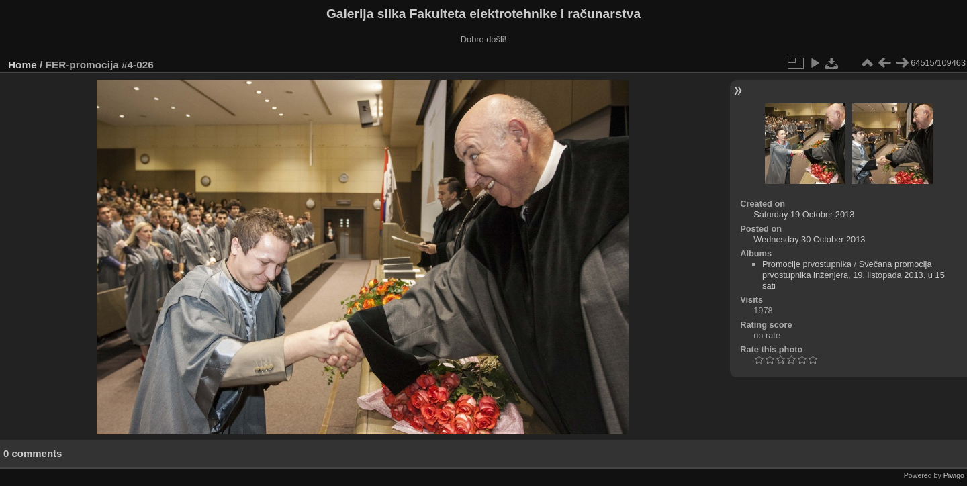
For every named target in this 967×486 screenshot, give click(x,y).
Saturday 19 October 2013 (803, 214)
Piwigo (953, 475)
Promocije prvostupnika (806, 264)
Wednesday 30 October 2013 (809, 239)
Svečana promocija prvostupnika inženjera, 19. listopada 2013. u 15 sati (853, 275)
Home (22, 64)
